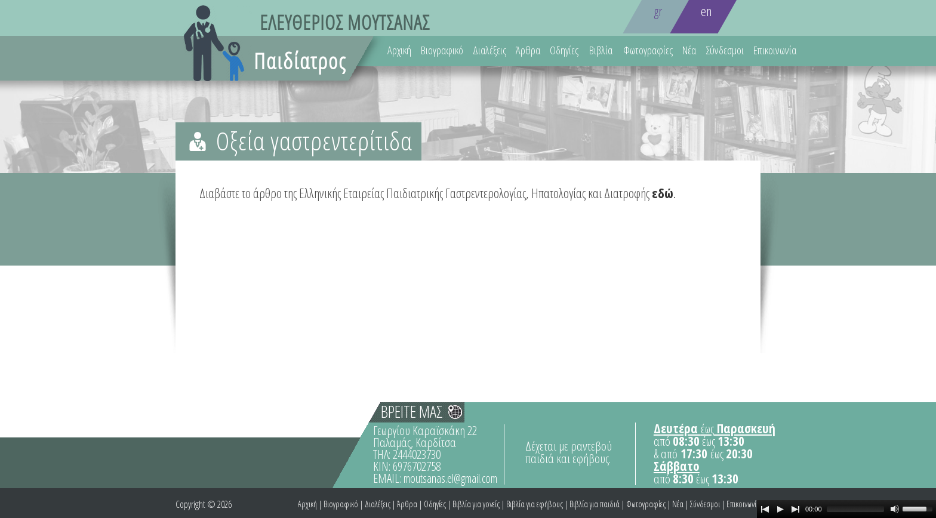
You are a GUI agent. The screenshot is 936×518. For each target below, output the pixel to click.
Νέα (689, 50)
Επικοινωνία (774, 50)
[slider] (855, 509)
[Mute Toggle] (895, 509)
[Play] (780, 509)
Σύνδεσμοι (725, 50)
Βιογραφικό (442, 50)
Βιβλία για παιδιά (594, 504)
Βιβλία (600, 50)
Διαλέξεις (489, 50)
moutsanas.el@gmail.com (450, 478)
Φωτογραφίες (648, 50)
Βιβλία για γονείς (476, 504)
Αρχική (399, 50)
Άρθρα (528, 50)
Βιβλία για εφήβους (534, 504)
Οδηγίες (564, 50)
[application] (846, 509)
